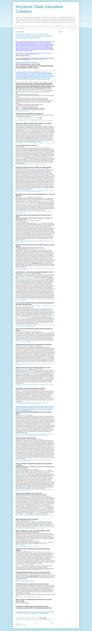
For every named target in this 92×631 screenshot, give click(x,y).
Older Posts (52, 622)
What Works (72, 25)
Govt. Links (34, 25)
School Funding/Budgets (40, 619)
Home (16, 25)
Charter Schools (21, 619)
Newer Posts (18, 622)
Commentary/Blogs (43, 25)
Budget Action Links (59, 25)
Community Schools (19, 28)
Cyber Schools (27, 619)
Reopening (34, 619)
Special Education (47, 619)
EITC (30, 619)
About (67, 25)
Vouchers (51, 25)
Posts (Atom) (23, 624)
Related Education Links (24, 25)
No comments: (34, 617)
